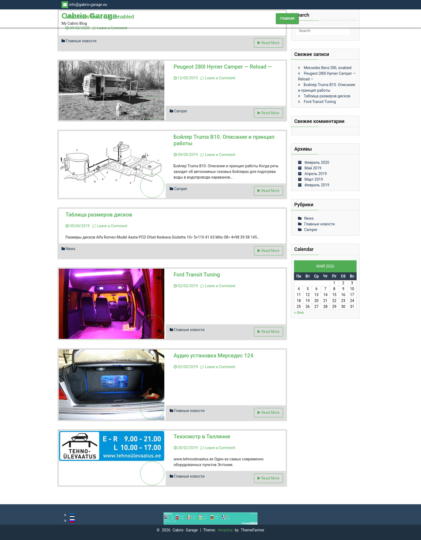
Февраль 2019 (316, 185)
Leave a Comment (109, 28)
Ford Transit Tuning (197, 274)
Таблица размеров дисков (99, 214)
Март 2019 (313, 179)
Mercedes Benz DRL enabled (327, 68)
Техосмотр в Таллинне (202, 436)
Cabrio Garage (89, 15)
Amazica (226, 530)
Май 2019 (312, 168)
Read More (268, 43)
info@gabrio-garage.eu (84, 4)
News (70, 249)
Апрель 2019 (315, 174)
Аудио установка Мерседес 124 (213, 355)
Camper (180, 111)
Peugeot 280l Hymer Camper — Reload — (223, 66)
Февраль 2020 (316, 162)
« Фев (299, 312)
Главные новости (81, 41)
